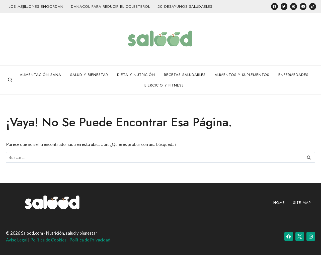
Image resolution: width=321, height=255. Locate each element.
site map (302, 202)
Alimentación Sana (40, 74)
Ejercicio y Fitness (164, 85)
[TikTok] (312, 6)
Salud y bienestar (89, 74)
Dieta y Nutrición (136, 74)
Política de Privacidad (89, 239)
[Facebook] (274, 6)
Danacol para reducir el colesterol (110, 6)
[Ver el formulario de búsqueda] (10, 79)
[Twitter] (284, 6)
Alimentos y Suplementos (242, 74)
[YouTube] (303, 6)
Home (279, 202)
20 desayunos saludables (184, 6)
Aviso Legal (16, 239)
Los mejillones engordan (36, 6)
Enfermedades (293, 74)
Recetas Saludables (185, 74)
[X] (299, 236)
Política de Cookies (48, 239)
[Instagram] (293, 6)
